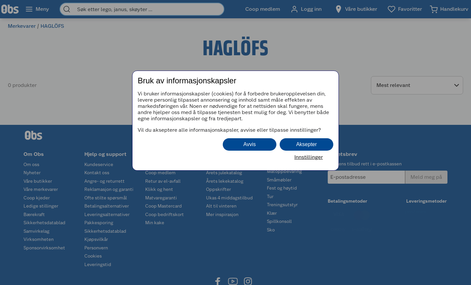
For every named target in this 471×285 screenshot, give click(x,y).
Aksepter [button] (306, 144)
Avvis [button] (249, 144)
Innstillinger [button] (308, 157)
